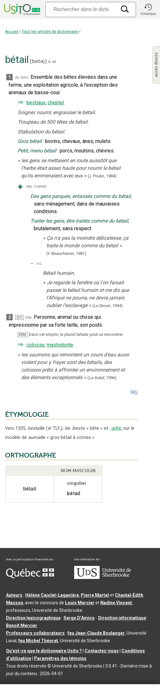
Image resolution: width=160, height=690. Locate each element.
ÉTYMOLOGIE (27, 414)
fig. (39, 263)
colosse (35, 345)
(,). (108, 305)
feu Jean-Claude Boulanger (96, 633)
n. (49, 61)
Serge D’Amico (79, 617)
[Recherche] (81, 9)
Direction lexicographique (33, 617)
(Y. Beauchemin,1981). (66, 253)
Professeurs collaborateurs (35, 633)
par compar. (36, 186)
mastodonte (60, 345)
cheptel (56, 103)
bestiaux (36, 103)
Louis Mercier (79, 602)
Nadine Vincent (116, 602)
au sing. (22, 77)
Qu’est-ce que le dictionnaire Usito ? (44, 650)
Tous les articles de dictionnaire (50, 31)
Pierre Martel (95, 595)
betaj (38, 61)
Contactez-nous (102, 650)
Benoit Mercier (21, 625)
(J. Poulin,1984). (102, 176)
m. (54, 61)
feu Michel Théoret (38, 640)
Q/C (19, 317)
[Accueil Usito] (21, 9)
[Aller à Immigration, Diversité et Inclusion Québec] (30, 576)
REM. (23, 335)
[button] (148, 9)
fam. (29, 317)
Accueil (11, 31)
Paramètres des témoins (60, 658)
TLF (54, 428)
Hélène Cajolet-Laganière (52, 595)
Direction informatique (122, 617)
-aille (115, 428)
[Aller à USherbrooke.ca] (102, 577)
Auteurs (14, 595)
